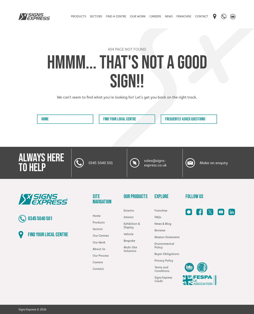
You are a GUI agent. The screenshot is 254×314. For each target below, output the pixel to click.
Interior (129, 217)
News (169, 16)
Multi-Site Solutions (130, 249)
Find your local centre (119, 119)
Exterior (129, 210)
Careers (155, 16)
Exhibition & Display (132, 225)
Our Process (101, 255)
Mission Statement (167, 237)
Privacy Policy (164, 260)
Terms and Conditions (162, 269)
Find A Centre (116, 16)
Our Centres (101, 235)
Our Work (138, 16)
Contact (201, 16)
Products (78, 16)
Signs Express (34, 16)
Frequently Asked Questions (185, 119)
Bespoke (129, 240)
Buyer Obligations (167, 254)
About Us (99, 249)
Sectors (96, 16)
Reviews (160, 230)
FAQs (158, 217)
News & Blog (163, 223)
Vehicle (129, 234)
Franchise (183, 16)
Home (45, 119)
